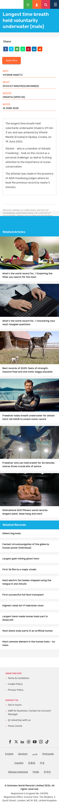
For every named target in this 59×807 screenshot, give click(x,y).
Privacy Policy (16, 690)
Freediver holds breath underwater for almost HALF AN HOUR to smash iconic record (28, 417)
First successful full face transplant (23, 595)
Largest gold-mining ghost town (20, 559)
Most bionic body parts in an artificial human (27, 631)
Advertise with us (21, 720)
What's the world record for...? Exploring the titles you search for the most (27, 275)
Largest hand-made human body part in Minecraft (25, 618)
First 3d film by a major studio (19, 569)
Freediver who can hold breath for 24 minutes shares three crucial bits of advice (28, 465)
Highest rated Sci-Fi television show (23, 605)
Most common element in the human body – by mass (28, 643)
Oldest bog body (11, 533)
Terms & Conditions (18, 678)
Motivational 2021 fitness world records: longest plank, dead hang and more (25, 512)
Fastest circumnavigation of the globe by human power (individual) (25, 546)
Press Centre (15, 726)
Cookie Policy (15, 684)
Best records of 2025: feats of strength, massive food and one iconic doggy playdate (27, 370)
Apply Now (11, 60)
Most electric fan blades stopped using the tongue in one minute (26, 582)
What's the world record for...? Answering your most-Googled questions (28, 323)
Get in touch (15, 705)
